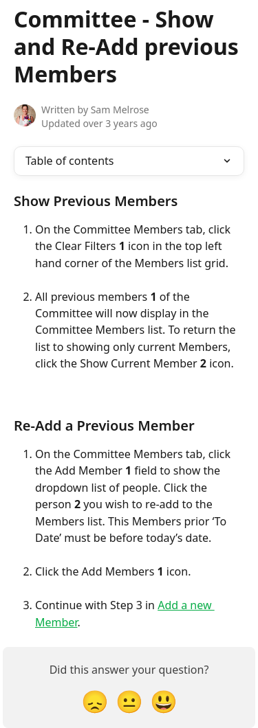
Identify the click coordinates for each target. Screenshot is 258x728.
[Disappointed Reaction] (95, 701)
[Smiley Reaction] (164, 701)
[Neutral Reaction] (129, 701)
